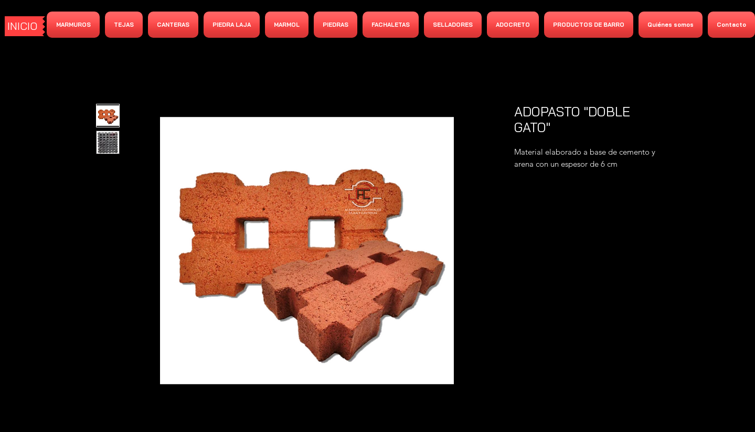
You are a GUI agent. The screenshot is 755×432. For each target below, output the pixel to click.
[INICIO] (23, 26)
